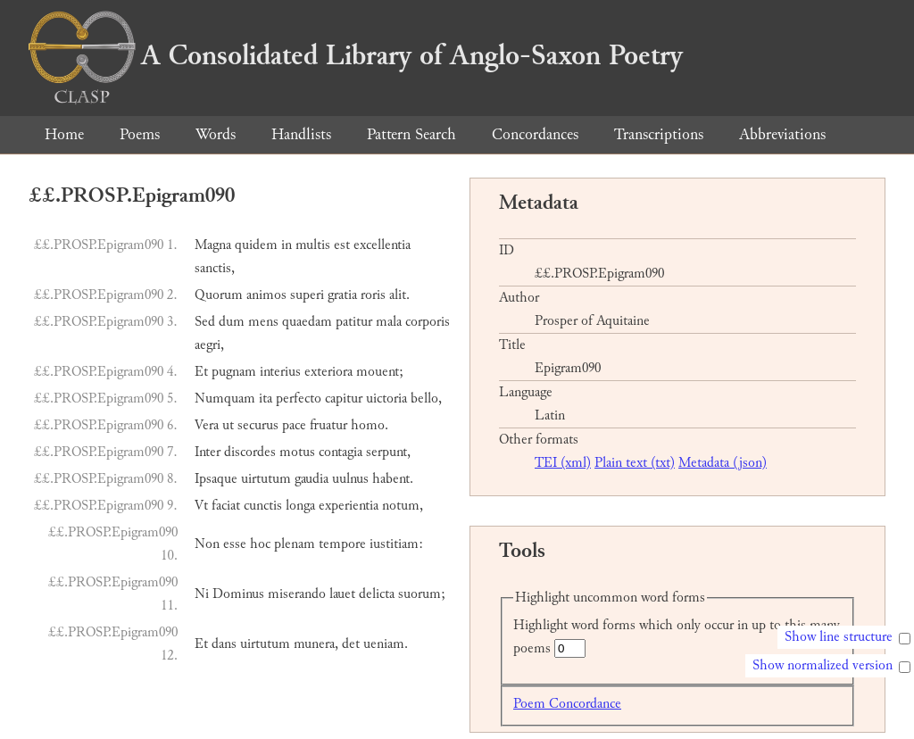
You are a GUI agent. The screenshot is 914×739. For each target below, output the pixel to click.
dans (224, 644)
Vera (207, 425)
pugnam (234, 371)
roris (373, 295)
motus (297, 452)
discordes (250, 452)
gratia (342, 295)
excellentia (382, 245)
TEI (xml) (563, 463)
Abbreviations (782, 134)
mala (389, 321)
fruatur (328, 425)
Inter (207, 452)
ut (228, 425)
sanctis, (215, 268)
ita (265, 398)
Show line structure (839, 637)
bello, (426, 398)
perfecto (298, 398)
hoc (260, 544)
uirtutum (266, 479)
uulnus (350, 479)
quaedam (307, 321)
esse (234, 544)
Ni (202, 594)
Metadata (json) (722, 463)
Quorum (219, 295)
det (351, 644)
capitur (343, 398)
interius (280, 371)
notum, (402, 505)
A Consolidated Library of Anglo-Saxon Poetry (356, 55)
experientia (348, 505)
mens (263, 321)
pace (294, 425)
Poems (140, 134)
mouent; (379, 371)
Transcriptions (658, 134)
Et (201, 371)
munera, (316, 644)
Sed (205, 321)
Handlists (301, 134)
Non (207, 544)
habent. (392, 479)
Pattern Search (411, 134)
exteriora (328, 371)
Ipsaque (216, 479)
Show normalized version (822, 665)
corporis (427, 321)
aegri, (209, 345)
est (342, 245)
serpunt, (388, 452)
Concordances (535, 134)
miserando (297, 594)
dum (232, 321)
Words (215, 134)
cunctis (263, 505)
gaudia (311, 479)
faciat (226, 505)
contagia (340, 452)
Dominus (238, 594)
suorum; (421, 594)
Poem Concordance (567, 703)
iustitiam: (396, 544)
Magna (213, 245)
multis (312, 245)
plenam (294, 544)
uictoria (386, 398)
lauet (342, 594)
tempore (342, 544)
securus (257, 425)
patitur (354, 321)
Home (64, 134)
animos (266, 295)
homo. (369, 425)
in (286, 245)
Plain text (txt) (634, 463)
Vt (201, 505)
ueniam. (385, 644)
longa (300, 505)
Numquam (225, 398)
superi (307, 295)
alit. (399, 295)
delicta (377, 594)
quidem (256, 245)
